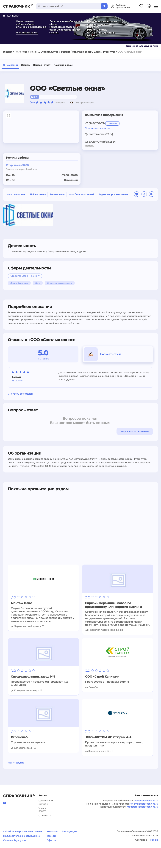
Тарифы (51, 835)
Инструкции (69, 831)
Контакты (52, 831)
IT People (153, 839)
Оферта (51, 840)
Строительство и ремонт (55, 51)
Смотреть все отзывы (20, 393)
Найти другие (16, 762)
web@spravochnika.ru (146, 800)
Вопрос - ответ (41, 65)
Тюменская (21, 51)
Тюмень (34, 51)
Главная (7, 51)
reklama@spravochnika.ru (143, 803)
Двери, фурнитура (104, 51)
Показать (112, 123)
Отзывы (25, 65)
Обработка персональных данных (22, 831)
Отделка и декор (82, 51)
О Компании (10, 65)
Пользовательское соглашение (21, 835)
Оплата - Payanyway (14, 840)
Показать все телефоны (97, 128)
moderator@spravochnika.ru (142, 806)
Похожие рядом (62, 65)
